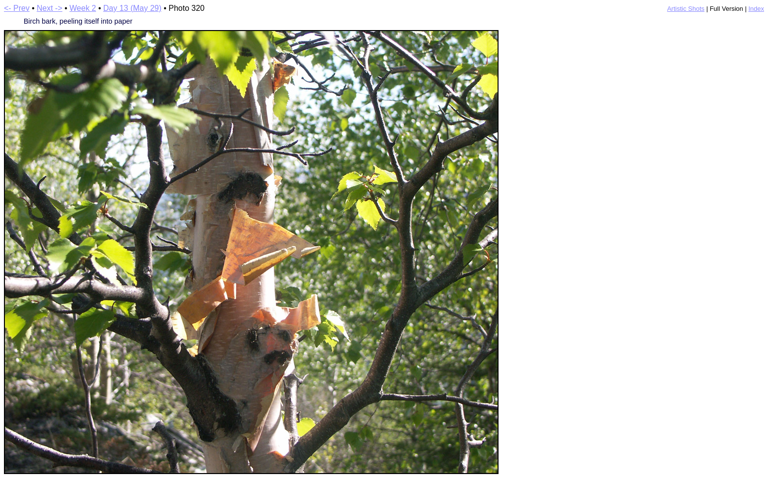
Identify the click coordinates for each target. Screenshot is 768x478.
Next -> (50, 8)
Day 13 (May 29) (132, 8)
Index (756, 8)
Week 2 (82, 8)
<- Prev (17, 8)
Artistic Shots (685, 8)
